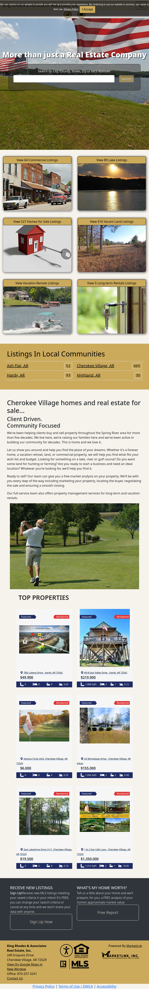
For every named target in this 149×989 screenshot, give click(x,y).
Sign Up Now (41, 921)
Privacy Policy (71, 9)
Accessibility (107, 986)
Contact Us (15, 978)
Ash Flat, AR (39, 366)
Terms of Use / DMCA (75, 986)
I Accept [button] (87, 9)
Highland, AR (109, 375)
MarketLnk (134, 946)
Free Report (108, 912)
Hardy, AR (39, 375)
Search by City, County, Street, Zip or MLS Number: (74, 71)
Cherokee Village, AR (109, 366)
